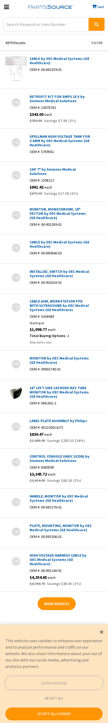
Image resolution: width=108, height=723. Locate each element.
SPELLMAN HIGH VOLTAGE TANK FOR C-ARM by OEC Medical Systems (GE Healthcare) (60, 140)
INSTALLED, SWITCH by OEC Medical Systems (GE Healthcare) (59, 273)
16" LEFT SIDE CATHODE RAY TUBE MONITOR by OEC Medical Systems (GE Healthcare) (59, 392)
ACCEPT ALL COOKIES (54, 713)
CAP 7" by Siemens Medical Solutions (53, 171)
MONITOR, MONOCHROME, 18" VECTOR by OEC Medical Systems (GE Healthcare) (58, 213)
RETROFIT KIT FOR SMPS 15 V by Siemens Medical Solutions (57, 98)
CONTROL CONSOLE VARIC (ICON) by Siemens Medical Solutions (59, 458)
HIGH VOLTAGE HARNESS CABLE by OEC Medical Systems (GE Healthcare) (58, 559)
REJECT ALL (54, 698)
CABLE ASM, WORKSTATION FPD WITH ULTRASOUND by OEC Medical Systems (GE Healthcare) (59, 305)
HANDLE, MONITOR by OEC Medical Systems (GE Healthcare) (59, 498)
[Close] (101, 632)
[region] (54, 674)
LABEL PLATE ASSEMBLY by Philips (58, 421)
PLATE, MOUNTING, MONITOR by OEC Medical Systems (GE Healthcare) (61, 527)
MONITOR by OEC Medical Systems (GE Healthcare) (59, 360)
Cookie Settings (54, 682)
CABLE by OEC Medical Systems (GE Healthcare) (59, 60)
